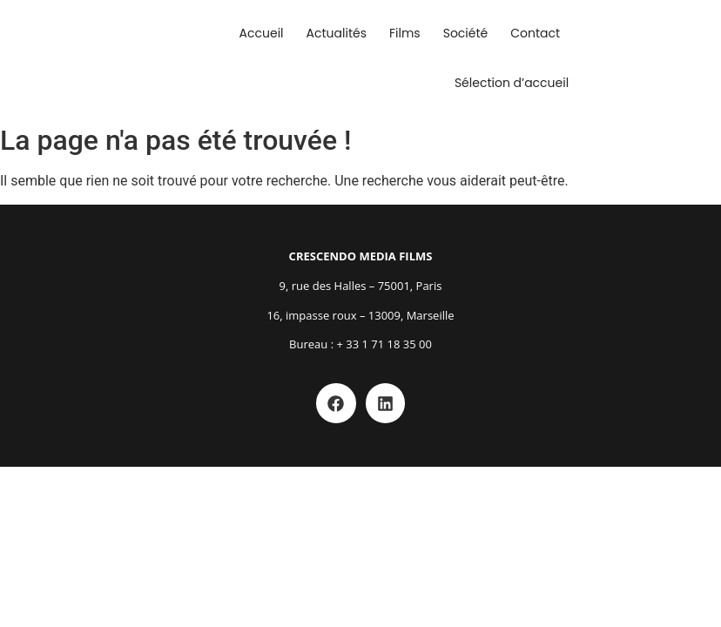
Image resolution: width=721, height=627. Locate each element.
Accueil (261, 33)
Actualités (337, 33)
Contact (535, 33)
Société (466, 33)
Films (405, 33)
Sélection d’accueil (512, 82)
